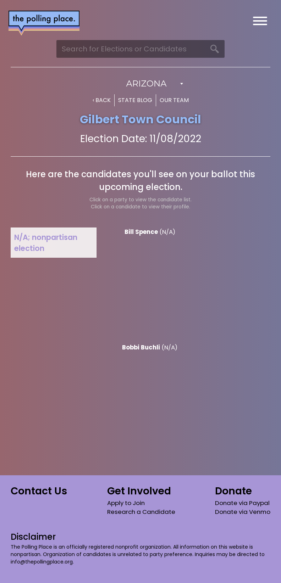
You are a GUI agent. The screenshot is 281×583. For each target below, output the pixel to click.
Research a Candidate (141, 512)
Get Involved (139, 491)
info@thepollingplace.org (42, 561)
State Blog (135, 100)
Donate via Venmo (242, 512)
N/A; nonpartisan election (45, 242)
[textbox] (140, 84)
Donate (233, 491)
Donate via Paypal (242, 503)
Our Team (174, 100)
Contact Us (39, 491)
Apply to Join (126, 503)
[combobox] (140, 84)
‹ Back (102, 100)
